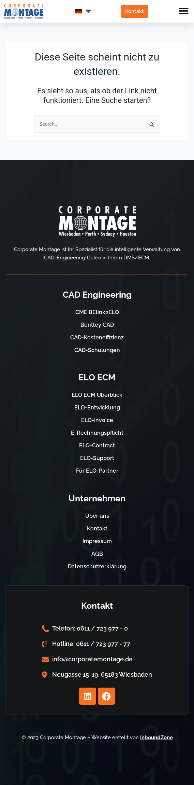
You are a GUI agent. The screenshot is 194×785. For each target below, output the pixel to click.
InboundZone (156, 737)
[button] (184, 11)
